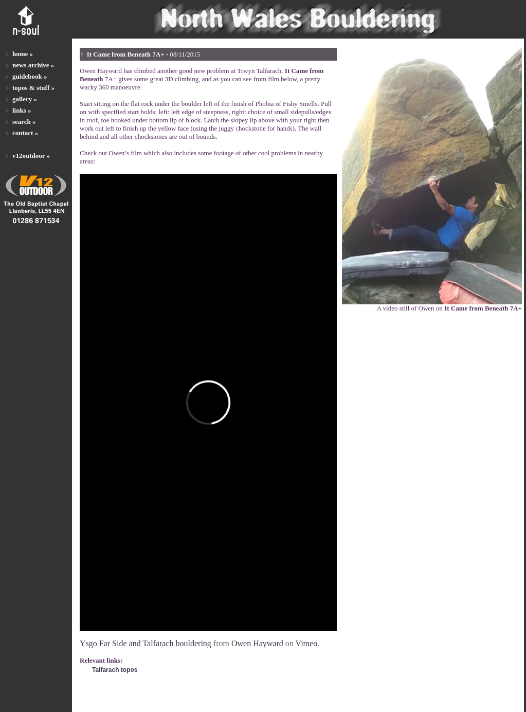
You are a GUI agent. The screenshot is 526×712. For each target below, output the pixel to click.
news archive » (33, 65)
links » (21, 110)
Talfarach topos (114, 669)
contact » (25, 133)
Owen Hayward (257, 643)
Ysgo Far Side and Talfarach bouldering (145, 643)
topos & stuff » (33, 88)
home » (22, 54)
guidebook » (29, 76)
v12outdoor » (31, 155)
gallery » (24, 99)
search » (24, 121)
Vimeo (307, 643)
